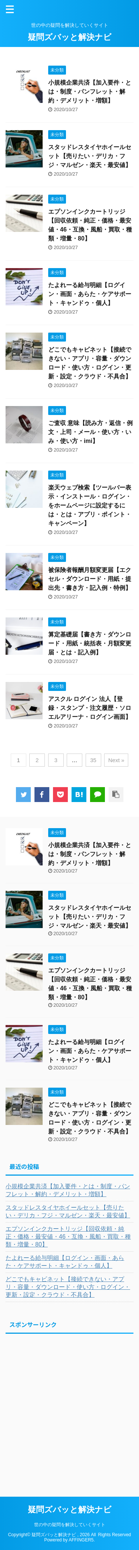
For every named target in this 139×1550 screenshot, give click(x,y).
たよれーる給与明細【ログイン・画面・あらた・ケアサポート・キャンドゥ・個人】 (89, 294)
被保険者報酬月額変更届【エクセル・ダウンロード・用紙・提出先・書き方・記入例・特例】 (89, 579)
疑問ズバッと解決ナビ (70, 37)
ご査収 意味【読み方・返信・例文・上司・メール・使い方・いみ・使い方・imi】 (90, 432)
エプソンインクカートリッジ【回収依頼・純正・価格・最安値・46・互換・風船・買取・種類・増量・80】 (68, 1237)
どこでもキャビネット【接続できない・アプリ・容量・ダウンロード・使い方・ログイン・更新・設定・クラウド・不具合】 (68, 1287)
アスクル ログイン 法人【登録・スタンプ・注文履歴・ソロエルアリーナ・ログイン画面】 (89, 708)
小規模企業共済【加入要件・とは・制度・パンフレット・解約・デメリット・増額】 (89, 91)
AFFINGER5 (81, 1540)
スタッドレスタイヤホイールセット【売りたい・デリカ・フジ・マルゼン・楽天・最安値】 (89, 156)
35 (93, 760)
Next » (116, 760)
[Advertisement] (69, 1408)
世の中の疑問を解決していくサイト (69, 1524)
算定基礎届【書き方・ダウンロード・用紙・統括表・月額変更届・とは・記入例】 (89, 643)
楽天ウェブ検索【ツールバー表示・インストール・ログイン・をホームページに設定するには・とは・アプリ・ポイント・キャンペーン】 (89, 505)
